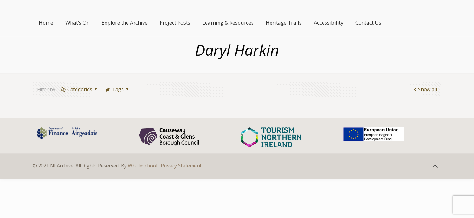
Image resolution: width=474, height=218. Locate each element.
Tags (118, 89)
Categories (79, 89)
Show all (424, 89)
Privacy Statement (181, 165)
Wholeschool (142, 165)
